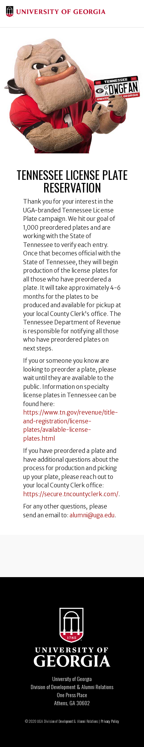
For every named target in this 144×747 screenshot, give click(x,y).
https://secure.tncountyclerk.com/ (70, 494)
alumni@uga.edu (92, 515)
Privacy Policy (110, 721)
